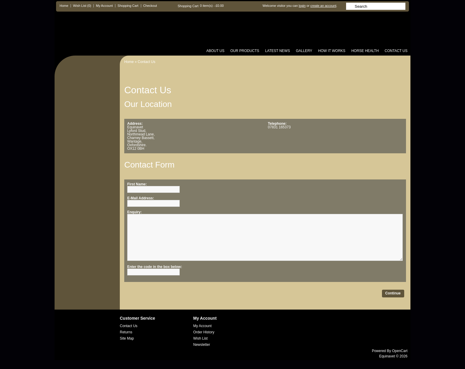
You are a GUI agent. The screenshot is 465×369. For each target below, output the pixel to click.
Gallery (304, 51)
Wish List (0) (82, 5)
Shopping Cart (127, 5)
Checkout (150, 5)
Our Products (244, 51)
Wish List (200, 347)
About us (215, 51)
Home (64, 5)
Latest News (277, 51)
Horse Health (365, 51)
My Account (104, 5)
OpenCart (399, 360)
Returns (126, 341)
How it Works (331, 51)
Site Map (127, 347)
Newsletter (201, 353)
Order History (203, 341)
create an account (323, 5)
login (302, 5)
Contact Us (396, 51)
